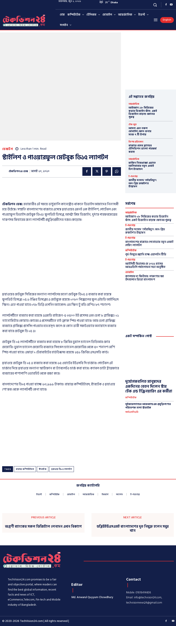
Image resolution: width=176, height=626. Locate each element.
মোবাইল (129, 272)
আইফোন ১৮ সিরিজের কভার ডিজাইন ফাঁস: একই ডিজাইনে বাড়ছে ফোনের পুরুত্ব (143, 112)
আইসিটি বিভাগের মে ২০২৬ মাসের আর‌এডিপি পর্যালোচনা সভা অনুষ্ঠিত (145, 265)
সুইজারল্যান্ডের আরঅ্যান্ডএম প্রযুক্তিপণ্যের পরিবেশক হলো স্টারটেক (148, 406)
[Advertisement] (53, 188)
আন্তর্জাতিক (134, 104)
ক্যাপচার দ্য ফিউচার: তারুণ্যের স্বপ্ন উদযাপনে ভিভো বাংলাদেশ (144, 278)
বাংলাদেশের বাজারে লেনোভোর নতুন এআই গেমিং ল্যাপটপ (149, 244)
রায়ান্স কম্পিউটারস (25, 469)
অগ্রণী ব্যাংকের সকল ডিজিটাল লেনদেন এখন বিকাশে (43, 526)
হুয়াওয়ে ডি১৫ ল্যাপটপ (61, 469)
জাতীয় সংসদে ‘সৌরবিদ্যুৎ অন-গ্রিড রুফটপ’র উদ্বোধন (143, 183)
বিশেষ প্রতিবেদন (136, 142)
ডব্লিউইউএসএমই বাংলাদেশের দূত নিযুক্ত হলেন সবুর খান (133, 528)
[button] (155, 4)
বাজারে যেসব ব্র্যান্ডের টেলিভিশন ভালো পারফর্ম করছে (142, 149)
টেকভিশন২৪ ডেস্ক (18, 171)
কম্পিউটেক (131, 251)
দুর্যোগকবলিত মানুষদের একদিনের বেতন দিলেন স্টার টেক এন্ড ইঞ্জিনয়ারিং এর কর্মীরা (148, 386)
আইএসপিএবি (131, 412)
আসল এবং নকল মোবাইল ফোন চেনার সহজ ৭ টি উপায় (140, 131)
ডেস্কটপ (7, 149)
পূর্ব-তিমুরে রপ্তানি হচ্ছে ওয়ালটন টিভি (145, 254)
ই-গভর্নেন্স (133, 176)
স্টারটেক (42, 469)
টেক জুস (133, 124)
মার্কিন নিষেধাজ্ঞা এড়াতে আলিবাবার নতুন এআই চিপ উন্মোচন (142, 166)
